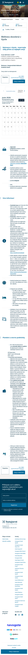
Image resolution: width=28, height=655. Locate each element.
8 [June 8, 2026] (8, 113)
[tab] (10, 91)
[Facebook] (15, 615)
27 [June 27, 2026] (25, 122)
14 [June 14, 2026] (4, 117)
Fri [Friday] (20, 106)
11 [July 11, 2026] (25, 131)
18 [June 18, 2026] (18, 117)
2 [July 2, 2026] (18, 126)
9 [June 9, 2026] (11, 113)
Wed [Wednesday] (14, 106)
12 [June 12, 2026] (21, 113)
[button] (23, 2)
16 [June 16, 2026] (11, 117)
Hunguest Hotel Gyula (7, 19)
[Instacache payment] (14, 639)
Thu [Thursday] (17, 106)
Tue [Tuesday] (11, 106)
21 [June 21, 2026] (4, 122)
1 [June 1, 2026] (8, 108)
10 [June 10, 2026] (14, 113)
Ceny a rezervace (19, 81)
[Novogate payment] (14, 625)
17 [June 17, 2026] (14, 117)
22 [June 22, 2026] (8, 122)
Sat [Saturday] (24, 106)
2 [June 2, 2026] (11, 108)
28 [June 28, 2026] (4, 126)
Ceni (23, 19)
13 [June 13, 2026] (25, 113)
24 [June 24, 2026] (14, 122)
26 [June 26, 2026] (21, 122)
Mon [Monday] (7, 106)
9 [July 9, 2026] (18, 131)
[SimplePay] (14, 634)
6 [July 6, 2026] (8, 131)
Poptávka (5, 77)
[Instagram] (19, 615)
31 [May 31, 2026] (4, 108)
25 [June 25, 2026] (18, 122)
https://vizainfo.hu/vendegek (17, 252)
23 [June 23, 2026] (11, 122)
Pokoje (17, 19)
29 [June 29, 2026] (8, 126)
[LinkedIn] (22, 615)
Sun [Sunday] (4, 106)
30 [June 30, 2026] (11, 126)
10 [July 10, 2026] (21, 131)
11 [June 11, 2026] (18, 113)
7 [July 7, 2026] (11, 131)
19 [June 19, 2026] (21, 117)
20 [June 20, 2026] (25, 117)
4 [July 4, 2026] (25, 126)
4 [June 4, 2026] (18, 108)
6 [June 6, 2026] (25, 108)
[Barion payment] (14, 630)
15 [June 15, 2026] (8, 117)
